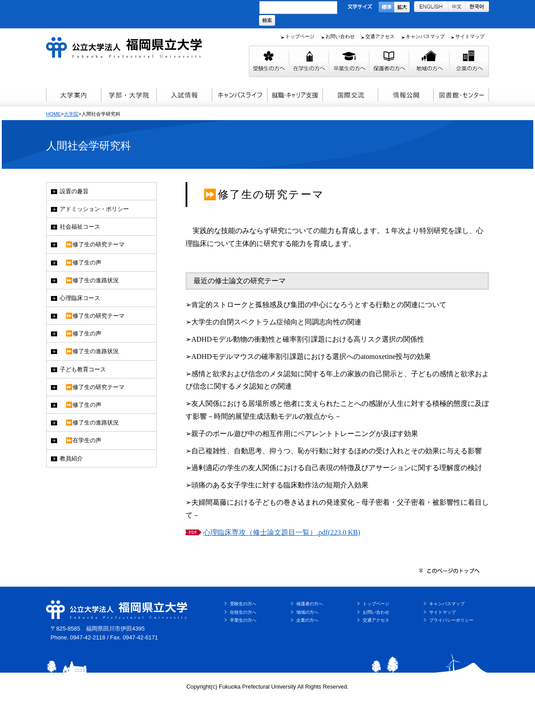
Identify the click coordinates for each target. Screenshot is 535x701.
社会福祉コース (80, 226)
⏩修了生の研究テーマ (92, 244)
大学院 (71, 114)
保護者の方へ (309, 603)
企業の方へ (307, 620)
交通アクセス (380, 36)
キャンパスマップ (425, 36)
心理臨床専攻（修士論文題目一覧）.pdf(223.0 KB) (281, 532)
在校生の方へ (243, 612)
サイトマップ (470, 36)
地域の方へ (307, 612)
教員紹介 (71, 458)
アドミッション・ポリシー (94, 209)
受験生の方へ (243, 603)
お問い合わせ (340, 36)
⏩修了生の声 (80, 262)
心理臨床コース (80, 298)
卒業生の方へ (243, 620)
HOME (53, 114)
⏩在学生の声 (80, 440)
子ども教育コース (83, 369)
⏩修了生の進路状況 (89, 280)
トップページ (299, 36)
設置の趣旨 (74, 191)
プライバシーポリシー (451, 620)
